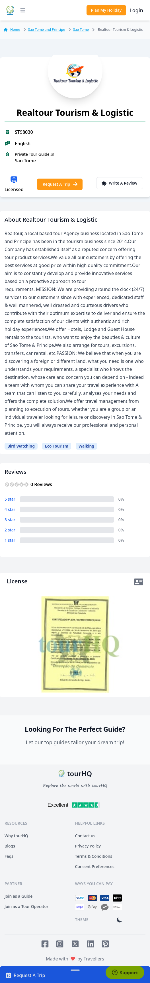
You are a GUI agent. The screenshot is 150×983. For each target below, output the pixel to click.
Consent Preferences (94, 866)
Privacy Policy (88, 846)
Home (11, 29)
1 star (10, 540)
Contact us (85, 835)
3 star (10, 519)
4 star (10, 509)
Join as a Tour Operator (26, 906)
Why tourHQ (16, 835)
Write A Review (119, 183)
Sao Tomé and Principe (43, 29)
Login (136, 10)
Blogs (10, 846)
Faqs (9, 856)
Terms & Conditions (93, 856)
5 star (10, 499)
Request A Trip (60, 184)
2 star (10, 530)
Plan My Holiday (106, 10)
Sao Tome (77, 29)
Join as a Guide (18, 896)
